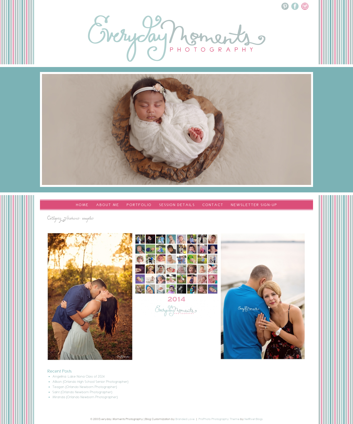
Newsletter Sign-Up (254, 205)
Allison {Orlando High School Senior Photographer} (90, 382)
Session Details (177, 205)
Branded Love (185, 419)
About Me (107, 205)
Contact (212, 205)
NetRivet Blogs (254, 419)
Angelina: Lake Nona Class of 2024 (78, 376)
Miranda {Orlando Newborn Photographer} (85, 397)
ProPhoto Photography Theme (219, 419)
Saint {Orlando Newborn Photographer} (82, 392)
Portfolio (139, 205)
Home (82, 205)
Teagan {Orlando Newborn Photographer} (84, 387)
